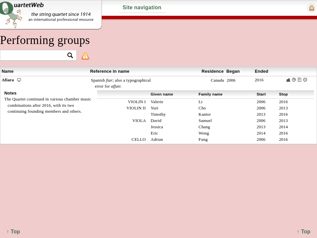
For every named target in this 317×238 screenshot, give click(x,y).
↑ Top (303, 231)
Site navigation (142, 7)
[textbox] (35, 56)
